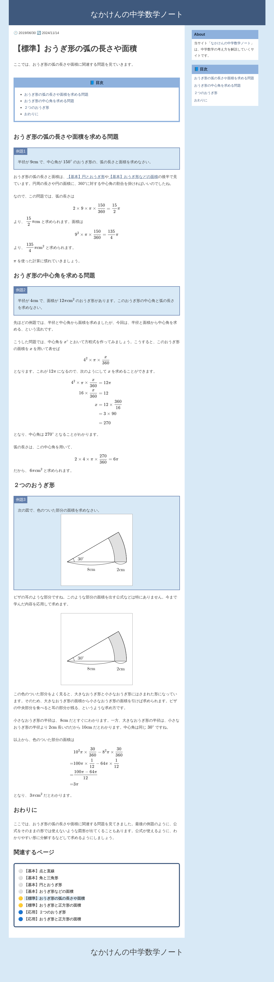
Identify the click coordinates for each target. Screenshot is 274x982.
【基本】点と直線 (39, 871)
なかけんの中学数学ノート (137, 14)
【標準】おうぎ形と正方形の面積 (52, 905)
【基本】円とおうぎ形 (86, 177)
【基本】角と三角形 (41, 878)
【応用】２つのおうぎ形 (45, 912)
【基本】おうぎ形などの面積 (133, 177)
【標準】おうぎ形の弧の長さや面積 (54, 898)
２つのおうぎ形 (36, 107)
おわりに (31, 114)
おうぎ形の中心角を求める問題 (49, 101)
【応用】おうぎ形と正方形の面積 (52, 919)
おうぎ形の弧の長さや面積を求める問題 (56, 94)
